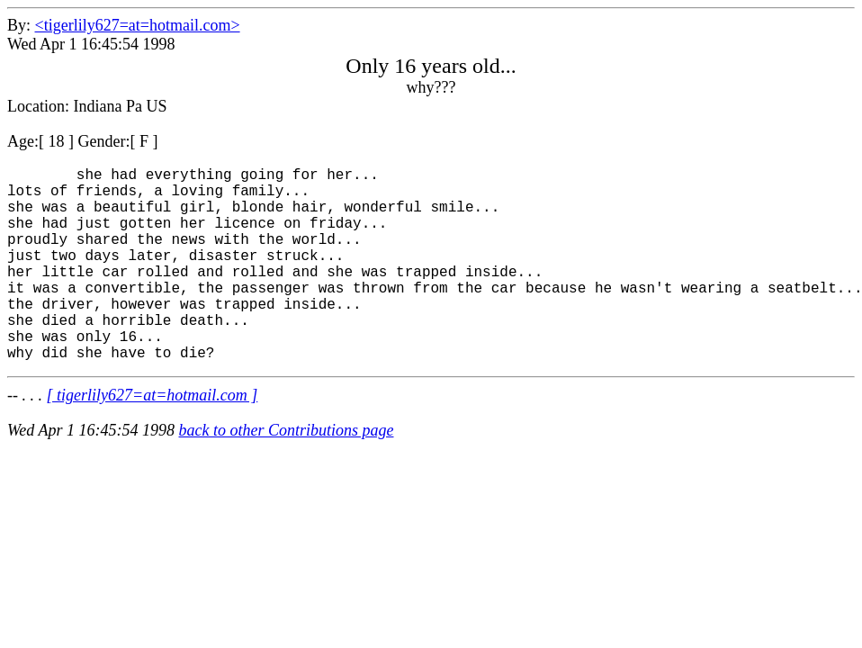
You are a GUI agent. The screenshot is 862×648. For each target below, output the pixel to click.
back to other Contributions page (286, 473)
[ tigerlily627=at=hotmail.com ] (152, 438)
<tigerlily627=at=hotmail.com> (137, 25)
